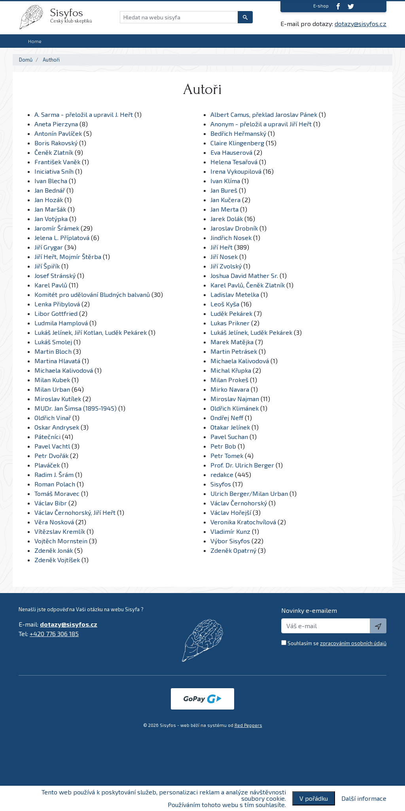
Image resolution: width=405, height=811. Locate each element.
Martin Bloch (53, 351)
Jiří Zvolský (226, 266)
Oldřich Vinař (52, 417)
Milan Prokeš (229, 379)
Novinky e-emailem (309, 610)
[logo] (34, 17)
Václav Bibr (50, 503)
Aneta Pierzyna (56, 124)
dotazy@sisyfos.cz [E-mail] (360, 23)
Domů (25, 59)
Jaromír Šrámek (56, 228)
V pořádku (313, 798)
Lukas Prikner (230, 323)
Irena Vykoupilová (235, 171)
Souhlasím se (337, 643)
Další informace (363, 798)
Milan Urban (52, 389)
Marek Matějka (232, 341)
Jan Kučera (225, 199)
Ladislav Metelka (234, 294)
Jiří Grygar (48, 247)
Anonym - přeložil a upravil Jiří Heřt (261, 124)
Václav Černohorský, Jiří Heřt (74, 512)
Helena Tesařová (233, 161)
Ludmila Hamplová (61, 323)
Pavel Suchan (229, 436)
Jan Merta (224, 209)
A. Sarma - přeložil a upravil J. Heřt (83, 114)
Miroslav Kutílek (57, 398)
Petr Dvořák (51, 455)
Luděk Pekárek (231, 313)
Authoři (51, 59)
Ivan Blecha (50, 180)
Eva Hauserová (231, 152)
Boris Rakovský (56, 142)
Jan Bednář (49, 190)
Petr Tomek (226, 455)
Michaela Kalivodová (239, 360)
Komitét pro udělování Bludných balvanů (92, 294)
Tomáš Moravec (56, 493)
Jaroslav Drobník (234, 228)
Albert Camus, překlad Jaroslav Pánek (263, 114)
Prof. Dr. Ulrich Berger (243, 465)
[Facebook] (338, 6)
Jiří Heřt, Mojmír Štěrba (67, 256)
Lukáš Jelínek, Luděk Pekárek (251, 332)
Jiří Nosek (224, 256)
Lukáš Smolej (53, 341)
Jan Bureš (223, 190)
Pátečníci (47, 436)
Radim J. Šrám (54, 474)
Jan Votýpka (51, 218)
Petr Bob (223, 446)
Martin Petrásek (233, 351)
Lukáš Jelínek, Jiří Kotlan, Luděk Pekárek (90, 332)
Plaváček (47, 465)
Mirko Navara (229, 389)
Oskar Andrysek (56, 427)
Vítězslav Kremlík (59, 531)
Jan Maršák (50, 209)
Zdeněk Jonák (53, 550)
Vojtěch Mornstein (60, 540)
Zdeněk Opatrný (233, 550)
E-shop (321, 5)
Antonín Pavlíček (58, 133)
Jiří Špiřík (47, 266)
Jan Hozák (48, 199)
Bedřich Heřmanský (238, 133)
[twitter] (350, 6)
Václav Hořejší (230, 512)
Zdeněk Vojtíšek (57, 559)
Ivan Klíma (225, 180)
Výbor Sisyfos (230, 540)
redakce (221, 474)
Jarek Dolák (226, 218)
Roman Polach (54, 484)
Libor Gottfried (56, 313)
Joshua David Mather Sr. (245, 275)
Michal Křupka (230, 370)
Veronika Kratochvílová (243, 522)
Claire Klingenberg (237, 142)
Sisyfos (220, 484)
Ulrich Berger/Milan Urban (249, 493)
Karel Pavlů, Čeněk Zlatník (247, 285)
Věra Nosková (54, 522)
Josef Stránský (55, 275)
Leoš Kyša (224, 304)
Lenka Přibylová (57, 304)
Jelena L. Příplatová (61, 237)
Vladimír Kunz (230, 531)
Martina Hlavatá (57, 360)
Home (35, 41)
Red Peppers (248, 725)
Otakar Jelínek (230, 427)
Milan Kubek (52, 379)
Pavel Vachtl (52, 446)
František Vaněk (57, 161)
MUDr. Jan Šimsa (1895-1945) (75, 408)
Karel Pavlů (50, 285)
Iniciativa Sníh (54, 171)
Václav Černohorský (238, 503)
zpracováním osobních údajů (353, 643)
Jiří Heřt (221, 247)
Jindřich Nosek (231, 237)
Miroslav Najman (234, 398)
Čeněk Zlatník (53, 152)
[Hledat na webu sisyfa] (179, 17)
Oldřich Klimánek (234, 408)
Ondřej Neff (226, 417)
